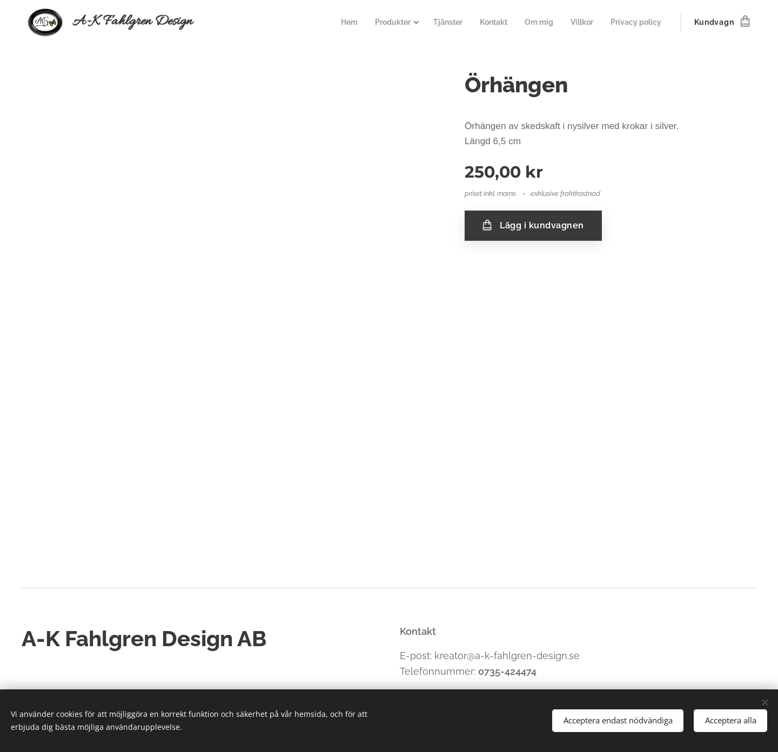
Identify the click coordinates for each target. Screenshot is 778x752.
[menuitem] (332, 22)
